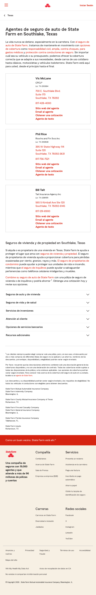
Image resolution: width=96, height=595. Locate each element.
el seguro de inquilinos (33, 267)
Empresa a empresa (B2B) (47, 476)
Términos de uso (67, 550)
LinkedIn (69, 533)
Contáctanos (41, 459)
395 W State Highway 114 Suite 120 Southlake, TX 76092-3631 (50, 150)
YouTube (69, 539)
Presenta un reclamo (74, 459)
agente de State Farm (24, 375)
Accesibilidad (84, 550)
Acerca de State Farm (45, 465)
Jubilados (40, 527)
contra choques (69, 49)
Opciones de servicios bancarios (24, 327)
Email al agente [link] (44, 112)
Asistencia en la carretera (76, 465)
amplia (55, 49)
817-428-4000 (43, 103)
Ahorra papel (71, 485)
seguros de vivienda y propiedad (58, 253)
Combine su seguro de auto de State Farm (30, 277)
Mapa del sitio (11, 560)
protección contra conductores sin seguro (49, 52)
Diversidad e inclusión (45, 521)
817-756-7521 (42, 159)
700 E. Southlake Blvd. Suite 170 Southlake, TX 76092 (48, 94)
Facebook (70, 515)
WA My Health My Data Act (17, 569)
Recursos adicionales (18, 335)
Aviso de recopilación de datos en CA (55, 569)
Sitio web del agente (47, 108)
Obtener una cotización (49, 115)
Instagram (70, 527)
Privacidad (29, 550)
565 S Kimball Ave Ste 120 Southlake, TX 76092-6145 (50, 204)
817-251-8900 (43, 211)
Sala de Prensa (42, 470)
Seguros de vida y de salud (21, 302)
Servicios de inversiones (19, 310)
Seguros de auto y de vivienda (23, 294)
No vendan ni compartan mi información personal (26, 574)
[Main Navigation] (6, 5)
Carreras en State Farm (46, 515)
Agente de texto (45, 119)
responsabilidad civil (39, 49)
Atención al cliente (16, 319)
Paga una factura (73, 470)
